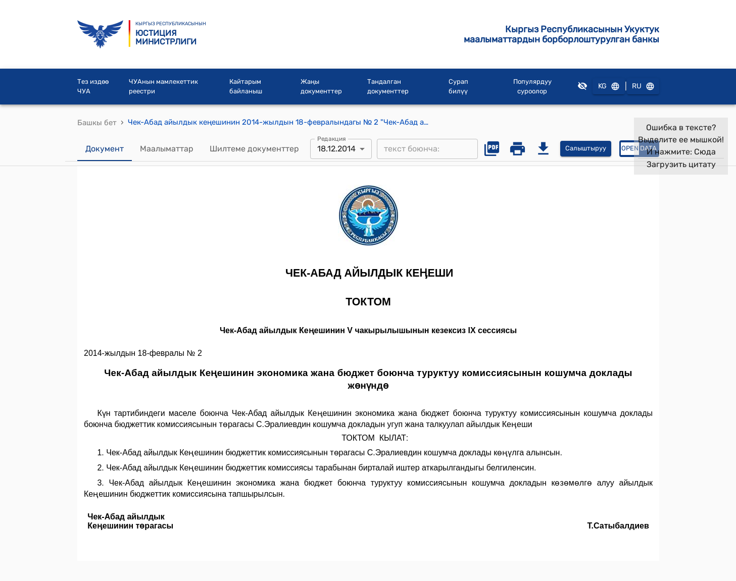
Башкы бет (97, 122)
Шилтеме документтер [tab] (254, 149)
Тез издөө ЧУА (93, 86)
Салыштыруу (585, 148)
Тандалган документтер (388, 86)
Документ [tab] (104, 149)
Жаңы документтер (321, 86)
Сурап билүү (458, 86)
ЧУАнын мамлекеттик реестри (163, 86)
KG (609, 86)
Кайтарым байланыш (245, 86)
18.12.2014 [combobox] (336, 148)
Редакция (331, 138)
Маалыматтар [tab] (167, 149)
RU (643, 86)
